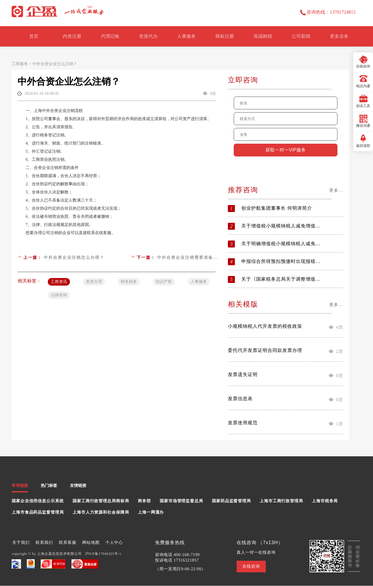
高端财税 (263, 36)
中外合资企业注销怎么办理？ (74, 257)
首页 (33, 36)
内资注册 (72, 36)
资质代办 (148, 36)
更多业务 (339, 36)
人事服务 (186, 36)
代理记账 (110, 36)
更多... (336, 190)
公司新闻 (301, 36)
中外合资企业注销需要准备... (187, 257)
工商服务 (20, 64)
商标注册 (224, 36)
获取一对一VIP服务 (285, 149)
